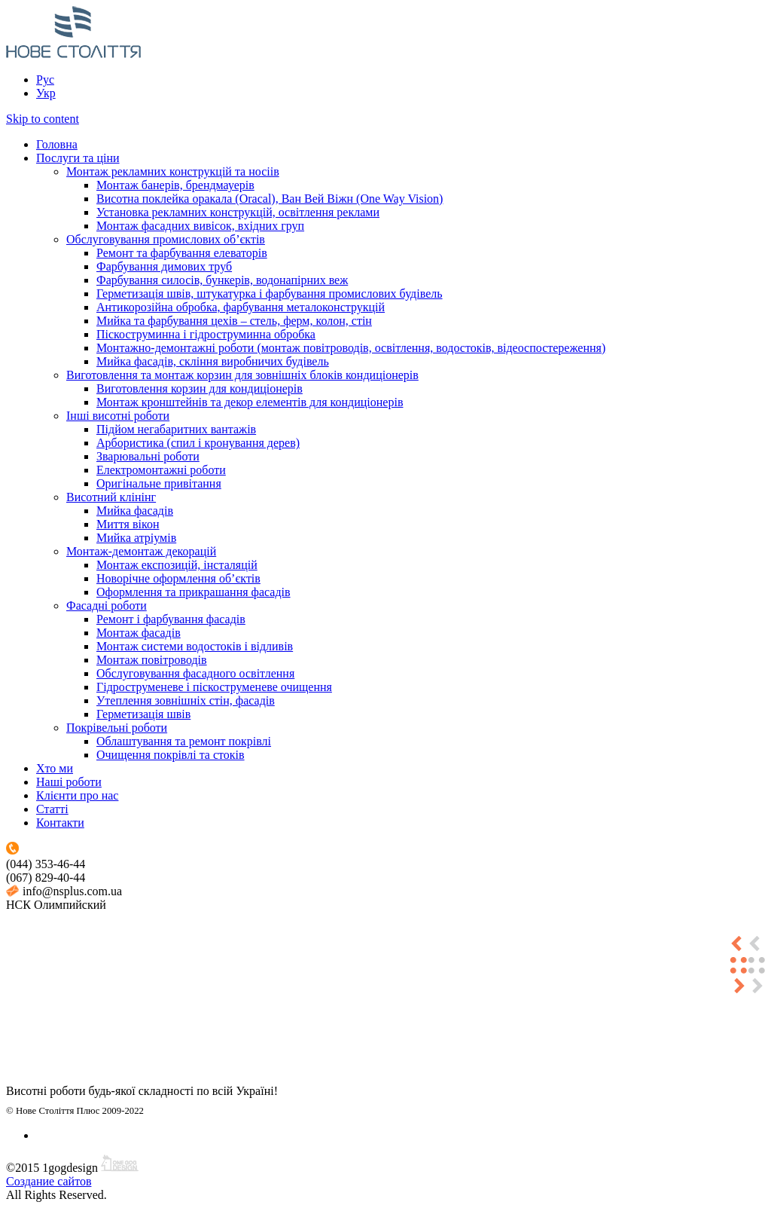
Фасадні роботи (106, 605)
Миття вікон (127, 524)
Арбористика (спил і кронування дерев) (198, 442)
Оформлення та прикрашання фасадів (193, 592)
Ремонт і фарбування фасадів (170, 619)
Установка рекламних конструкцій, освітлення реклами (237, 212)
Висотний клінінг (111, 497)
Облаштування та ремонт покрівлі (183, 741)
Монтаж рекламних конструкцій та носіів (172, 171)
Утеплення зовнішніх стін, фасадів (185, 700)
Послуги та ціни (78, 157)
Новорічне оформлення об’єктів (178, 578)
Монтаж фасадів (138, 632)
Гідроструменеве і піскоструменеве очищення (214, 686)
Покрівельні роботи (116, 727)
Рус (45, 79)
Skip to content (42, 118)
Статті (52, 809)
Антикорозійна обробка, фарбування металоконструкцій (240, 307)
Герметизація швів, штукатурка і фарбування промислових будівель (269, 293)
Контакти (60, 822)
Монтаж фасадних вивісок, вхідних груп (200, 225)
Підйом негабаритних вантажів (176, 429)
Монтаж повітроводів (151, 659)
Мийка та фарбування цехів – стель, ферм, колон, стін (234, 320)
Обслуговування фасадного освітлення (195, 673)
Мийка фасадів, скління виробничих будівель (212, 361)
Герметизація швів (143, 714)
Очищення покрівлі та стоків (170, 754)
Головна (57, 144)
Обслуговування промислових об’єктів (165, 239)
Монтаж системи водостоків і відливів (194, 646)
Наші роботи (69, 781)
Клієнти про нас (77, 795)
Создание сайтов (48, 1181)
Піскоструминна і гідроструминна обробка (205, 334)
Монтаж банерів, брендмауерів (175, 185)
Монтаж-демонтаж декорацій (141, 551)
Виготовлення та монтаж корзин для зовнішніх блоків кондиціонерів (242, 375)
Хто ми (54, 768)
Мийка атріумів (136, 537)
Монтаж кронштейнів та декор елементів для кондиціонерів (249, 402)
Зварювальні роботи (148, 456)
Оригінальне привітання (158, 483)
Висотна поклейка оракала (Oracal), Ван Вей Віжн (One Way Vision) (269, 198)
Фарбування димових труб (164, 266)
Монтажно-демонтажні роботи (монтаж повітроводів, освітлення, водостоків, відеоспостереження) (350, 347)
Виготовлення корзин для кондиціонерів (199, 388)
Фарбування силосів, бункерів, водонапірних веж (222, 280)
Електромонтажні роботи (161, 469)
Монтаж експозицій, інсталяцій (177, 564)
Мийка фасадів (134, 510)
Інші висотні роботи (117, 415)
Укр (46, 93)
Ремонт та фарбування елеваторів (181, 252)
